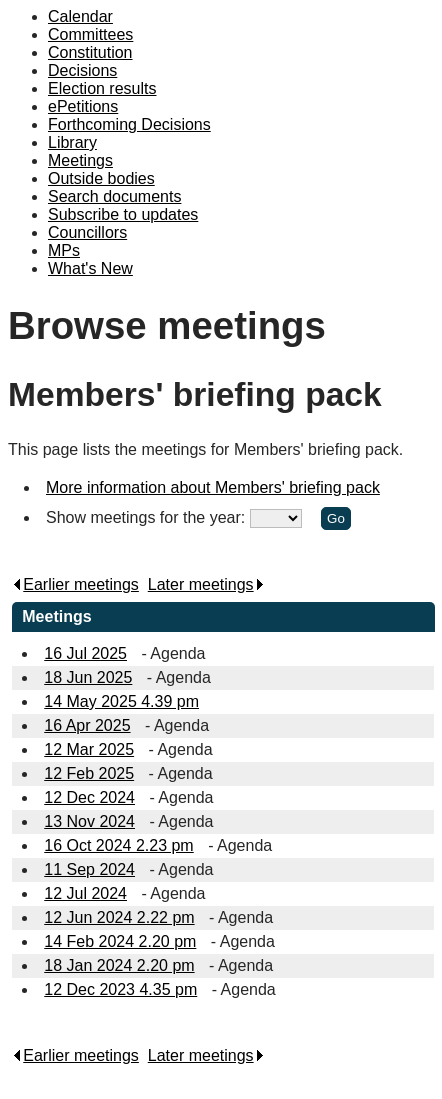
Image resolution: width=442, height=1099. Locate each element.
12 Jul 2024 (85, 893)
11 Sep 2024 (89, 869)
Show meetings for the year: (148, 517)
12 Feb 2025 (89, 773)
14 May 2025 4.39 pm (121, 701)
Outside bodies (101, 178)
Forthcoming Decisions (129, 124)
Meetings (80, 160)
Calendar (80, 16)
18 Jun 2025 (88, 677)
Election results (102, 88)
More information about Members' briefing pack (213, 487)
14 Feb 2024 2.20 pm (120, 941)
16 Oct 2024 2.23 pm (118, 845)
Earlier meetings (75, 584)
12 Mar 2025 (89, 749)
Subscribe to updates (123, 214)
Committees (90, 34)
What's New (90, 268)
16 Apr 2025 (87, 725)
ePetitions (83, 106)
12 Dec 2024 (89, 797)
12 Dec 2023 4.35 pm (120, 989)
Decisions (82, 70)
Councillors (87, 232)
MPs (64, 250)
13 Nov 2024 (89, 821)
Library (72, 142)
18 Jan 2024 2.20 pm (119, 965)
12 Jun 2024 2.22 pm (119, 917)
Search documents (114, 196)
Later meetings (206, 584)
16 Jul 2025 (85, 653)
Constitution (90, 52)
